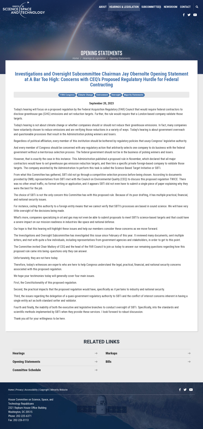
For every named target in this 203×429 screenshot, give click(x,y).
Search (196, 7)
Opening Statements (101, 53)
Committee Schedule (27, 370)
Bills (108, 362)
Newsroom (170, 7)
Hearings (19, 353)
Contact (185, 7)
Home (76, 58)
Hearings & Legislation (124, 7)
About (103, 7)
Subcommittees (151, 7)
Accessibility (31, 389)
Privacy (19, 389)
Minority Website (59, 389)
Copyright (44, 389)
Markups (111, 353)
